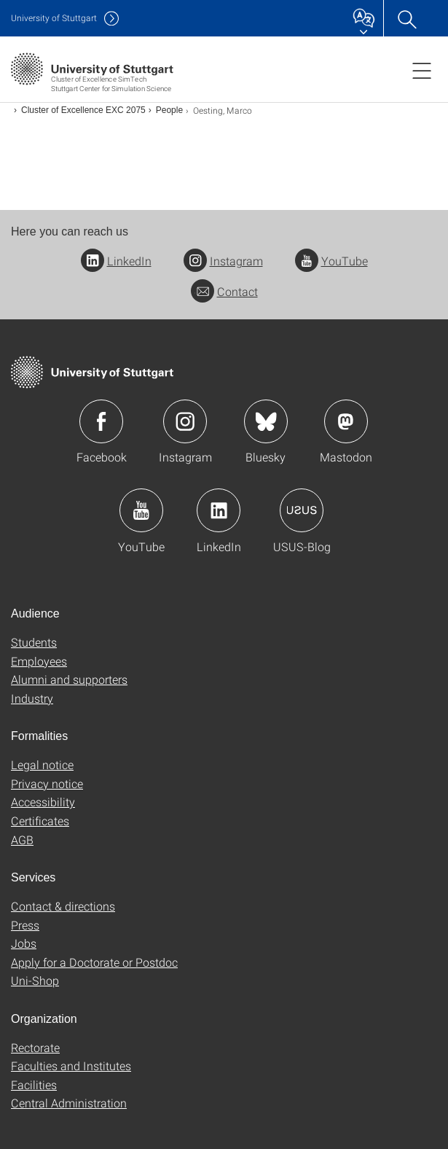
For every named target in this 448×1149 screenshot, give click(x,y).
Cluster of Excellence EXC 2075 (83, 110)
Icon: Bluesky (266, 421)
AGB (22, 839)
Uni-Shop (35, 980)
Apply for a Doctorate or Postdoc (94, 962)
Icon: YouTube (141, 510)
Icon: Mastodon (346, 421)
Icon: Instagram (185, 421)
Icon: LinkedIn (218, 510)
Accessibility (43, 801)
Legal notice (42, 764)
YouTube (331, 260)
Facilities (34, 1084)
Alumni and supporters (69, 679)
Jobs (23, 943)
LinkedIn (116, 260)
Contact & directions (63, 906)
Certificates (40, 820)
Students (34, 642)
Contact (224, 291)
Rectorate (35, 1047)
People (169, 110)
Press (25, 924)
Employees (39, 661)
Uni (54, 17)
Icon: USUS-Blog (301, 510)
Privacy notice (47, 783)
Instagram (223, 260)
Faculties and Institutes (71, 1065)
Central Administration (69, 1102)
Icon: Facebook (101, 421)
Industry (32, 698)
